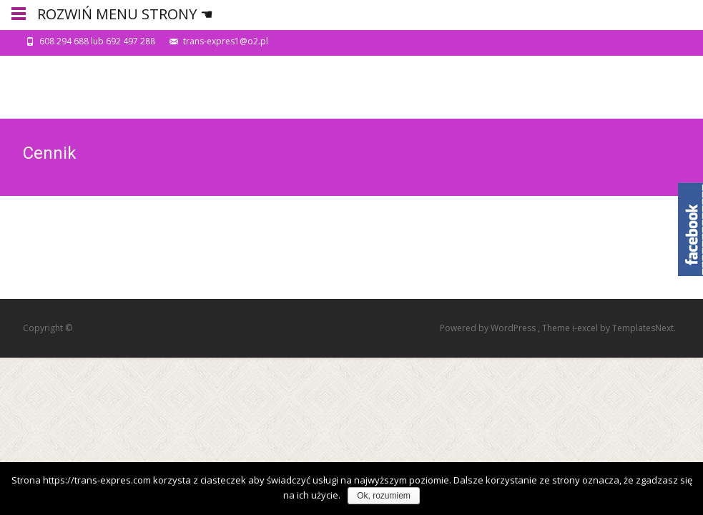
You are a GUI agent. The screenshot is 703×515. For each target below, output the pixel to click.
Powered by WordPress (489, 328)
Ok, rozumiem (384, 496)
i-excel (586, 328)
